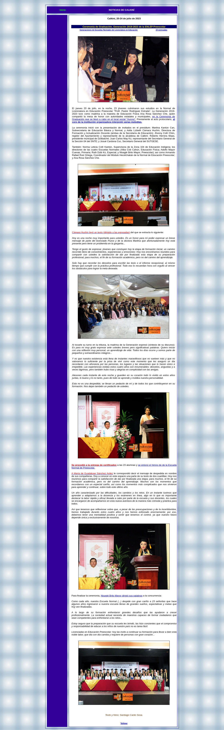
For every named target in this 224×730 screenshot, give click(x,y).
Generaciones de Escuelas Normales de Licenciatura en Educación (109, 30)
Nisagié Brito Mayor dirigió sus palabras (121, 595)
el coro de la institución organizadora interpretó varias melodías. (123, 120)
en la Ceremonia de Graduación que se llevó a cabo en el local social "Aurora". (123, 118)
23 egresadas (161, 30)
